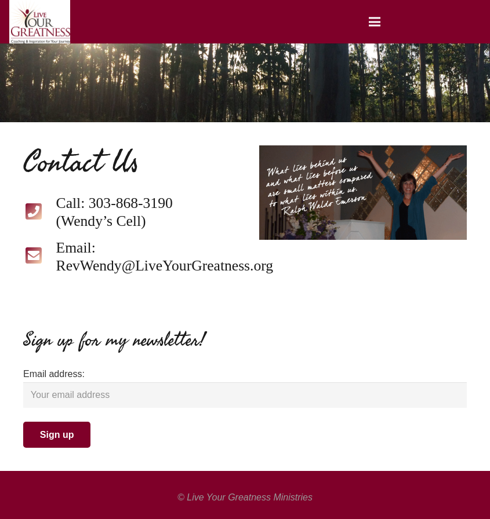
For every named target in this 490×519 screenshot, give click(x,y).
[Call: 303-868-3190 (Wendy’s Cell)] (39, 213)
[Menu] (374, 22)
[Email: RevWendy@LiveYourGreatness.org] (39, 257)
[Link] (39, 21)
